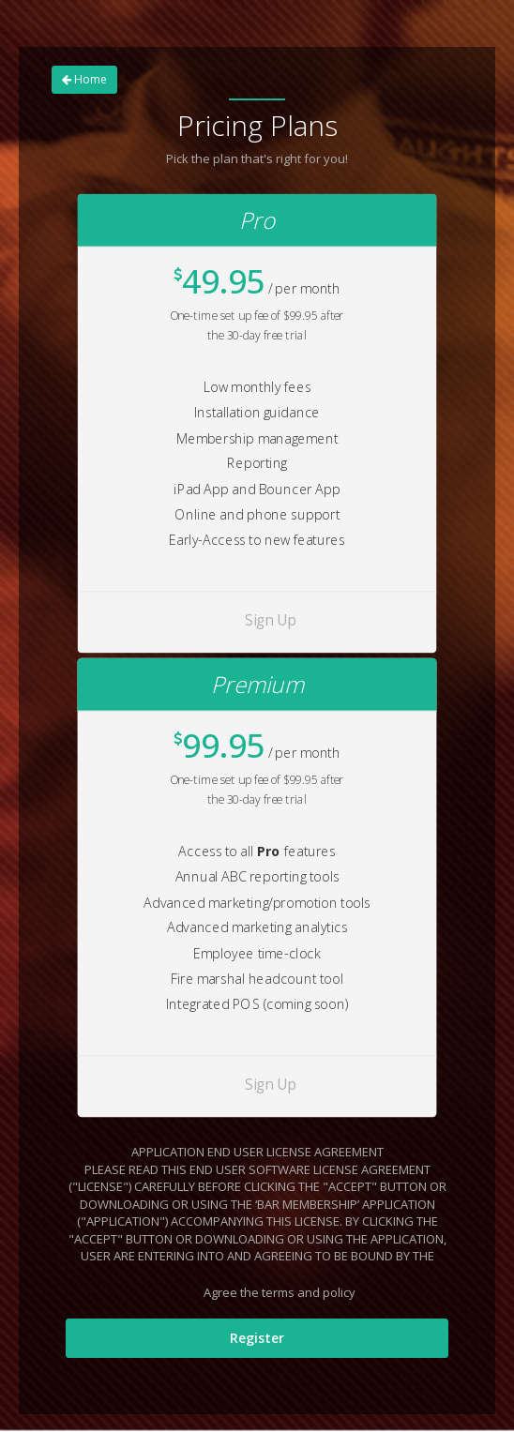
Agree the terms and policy (266, 1294)
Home (84, 79)
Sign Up (270, 619)
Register (257, 1338)
